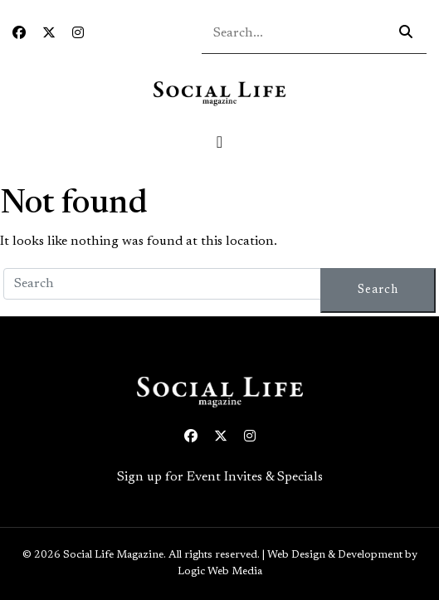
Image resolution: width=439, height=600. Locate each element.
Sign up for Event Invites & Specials (220, 477)
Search (378, 290)
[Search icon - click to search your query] (405, 33)
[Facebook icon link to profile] (19, 34)
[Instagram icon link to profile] (78, 34)
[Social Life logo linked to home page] (219, 93)
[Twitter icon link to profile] (49, 34)
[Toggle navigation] (220, 142)
